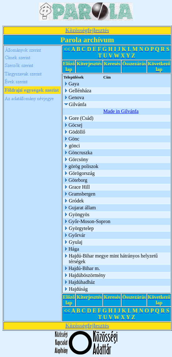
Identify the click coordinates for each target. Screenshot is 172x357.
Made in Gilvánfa (121, 111)
